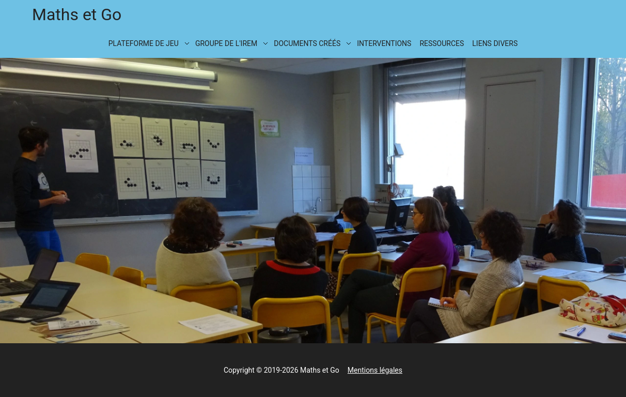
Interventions (384, 43)
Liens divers (495, 43)
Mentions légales (375, 370)
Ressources (441, 43)
